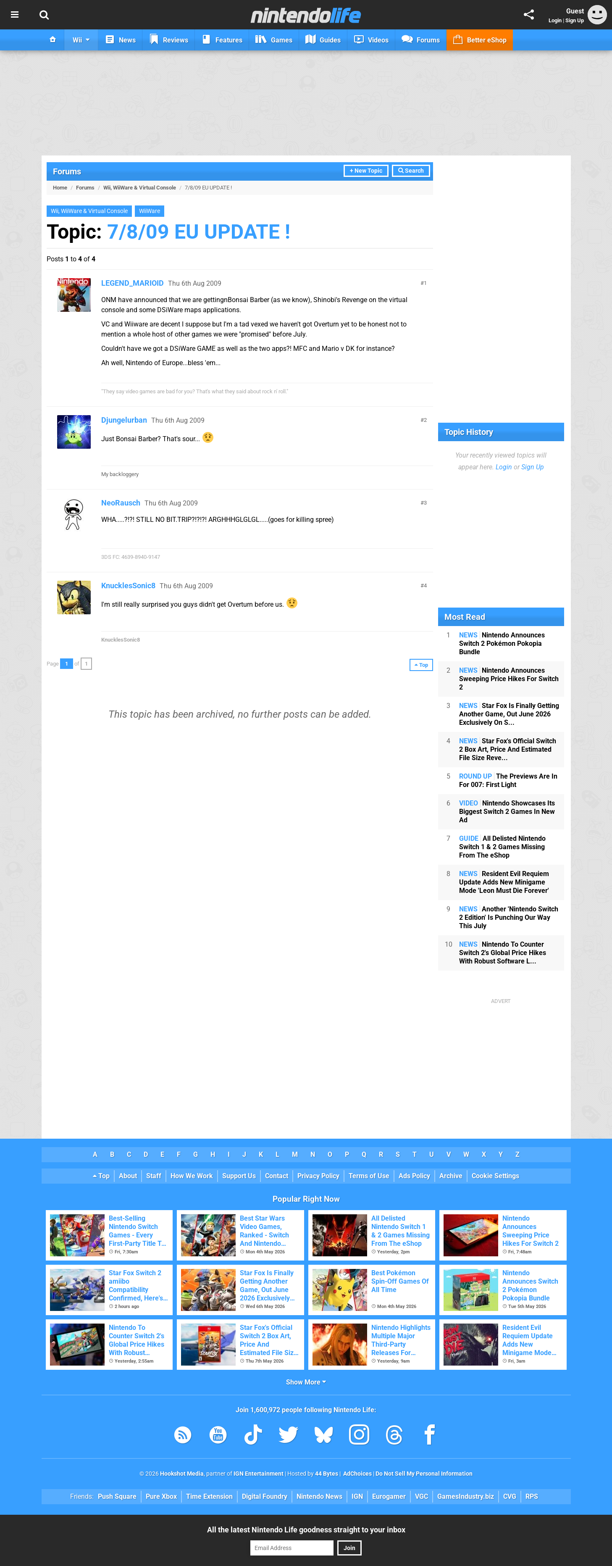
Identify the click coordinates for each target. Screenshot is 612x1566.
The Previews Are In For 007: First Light (508, 780)
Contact (276, 1176)
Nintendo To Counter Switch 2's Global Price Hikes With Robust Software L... (502, 952)
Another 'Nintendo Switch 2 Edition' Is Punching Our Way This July (508, 917)
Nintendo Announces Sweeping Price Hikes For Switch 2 (509, 678)
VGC (421, 1496)
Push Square (117, 1496)
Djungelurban (124, 420)
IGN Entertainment (259, 1473)
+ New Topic (366, 170)
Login (555, 20)
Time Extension (209, 1496)
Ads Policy (414, 1176)
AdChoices (357, 1473)
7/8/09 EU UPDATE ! (198, 232)
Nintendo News (319, 1496)
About (128, 1176)
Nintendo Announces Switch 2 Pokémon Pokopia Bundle (502, 643)
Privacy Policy (318, 1176)
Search (411, 170)
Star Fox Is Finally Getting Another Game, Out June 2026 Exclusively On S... (509, 714)
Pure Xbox (161, 1496)
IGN (357, 1496)
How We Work (192, 1176)
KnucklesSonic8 (128, 585)
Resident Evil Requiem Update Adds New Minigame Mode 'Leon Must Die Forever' (504, 882)
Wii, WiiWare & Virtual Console (139, 187)
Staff (153, 1176)
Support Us (239, 1176)
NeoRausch (120, 502)
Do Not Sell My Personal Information (424, 1473)
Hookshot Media (182, 1473)
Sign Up (574, 20)
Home (60, 187)
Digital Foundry (264, 1496)
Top (101, 1176)
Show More (306, 1382)
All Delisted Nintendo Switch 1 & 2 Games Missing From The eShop (502, 846)
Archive (450, 1176)
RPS (531, 1496)
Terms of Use (369, 1176)
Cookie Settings (495, 1176)
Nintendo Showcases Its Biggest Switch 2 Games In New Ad (507, 811)
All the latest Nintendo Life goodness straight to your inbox (306, 1529)
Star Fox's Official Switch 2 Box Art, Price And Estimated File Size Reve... (507, 749)
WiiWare (149, 211)
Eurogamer (389, 1496)
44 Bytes (326, 1473)
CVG (509, 1496)
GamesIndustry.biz (465, 1496)
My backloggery (120, 474)
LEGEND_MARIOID (132, 283)
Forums (67, 171)
